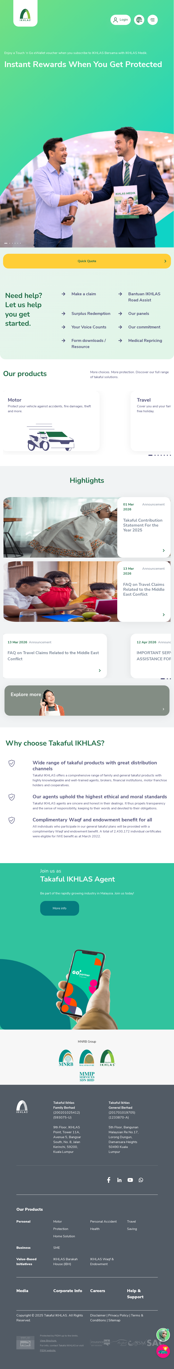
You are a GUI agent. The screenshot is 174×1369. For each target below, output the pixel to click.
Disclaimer (98, 1315)
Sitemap (114, 1320)
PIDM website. (48, 1350)
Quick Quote (122, 261)
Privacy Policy (118, 1315)
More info (59, 908)
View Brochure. (48, 1340)
